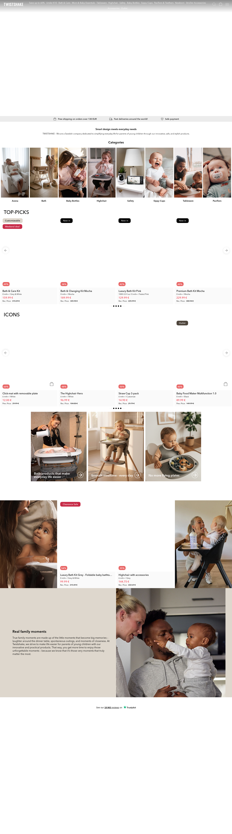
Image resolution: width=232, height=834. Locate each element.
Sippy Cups (147, 2)
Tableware (102, 2)
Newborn (179, 2)
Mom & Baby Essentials (83, 2)
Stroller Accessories (196, 2)
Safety (122, 2)
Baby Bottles (133, 2)
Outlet (124, 8)
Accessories (114, 8)
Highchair (113, 2)
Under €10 (51, 2)
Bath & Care (64, 2)
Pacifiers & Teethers (163, 2)
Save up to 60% (37, 2)
